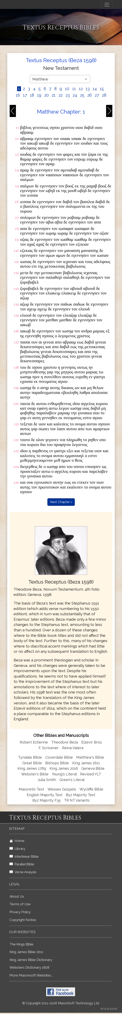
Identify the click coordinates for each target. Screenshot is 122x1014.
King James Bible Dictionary (30, 960)
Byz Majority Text (80, 795)
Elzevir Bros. (91, 742)
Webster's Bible (35, 774)
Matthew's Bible (90, 757)
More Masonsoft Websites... (31, 975)
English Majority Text (44, 795)
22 (61, 95)
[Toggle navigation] (107, 5)
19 (39, 95)
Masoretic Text (31, 789)
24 (75, 95)
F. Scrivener (49, 748)
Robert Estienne (34, 742)
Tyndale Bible (30, 757)
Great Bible (32, 763)
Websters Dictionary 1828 (29, 967)
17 (25, 95)
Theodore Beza (64, 742)
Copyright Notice (22, 920)
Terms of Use (20, 904)
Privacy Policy (20, 912)
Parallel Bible (21, 864)
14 (95, 88)
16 (18, 95)
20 (46, 95)
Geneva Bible (92, 768)
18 (32, 95)
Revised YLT (90, 774)
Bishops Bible (57, 763)
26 (89, 95)
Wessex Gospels (62, 789)
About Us (16, 896)
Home (16, 841)
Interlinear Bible (24, 856)
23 (68, 95)
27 (97, 95)
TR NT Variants (77, 800)
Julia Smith (47, 780)
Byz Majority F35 (46, 800)
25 (82, 95)
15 (102, 88)
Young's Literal (65, 774)
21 (54, 95)
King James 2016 (64, 768)
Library (17, 849)
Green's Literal (72, 780)
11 (74, 88)
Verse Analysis (22, 872)
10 (67, 88)
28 (104, 95)
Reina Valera (72, 748)
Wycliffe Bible (91, 789)
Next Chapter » (61, 502)
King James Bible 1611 (26, 952)
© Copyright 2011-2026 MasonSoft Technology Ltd (60, 1003)
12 (81, 88)
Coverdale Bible (59, 757)
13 (88, 88)
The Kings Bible (21, 944)
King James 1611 (86, 763)
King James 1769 (32, 768)
